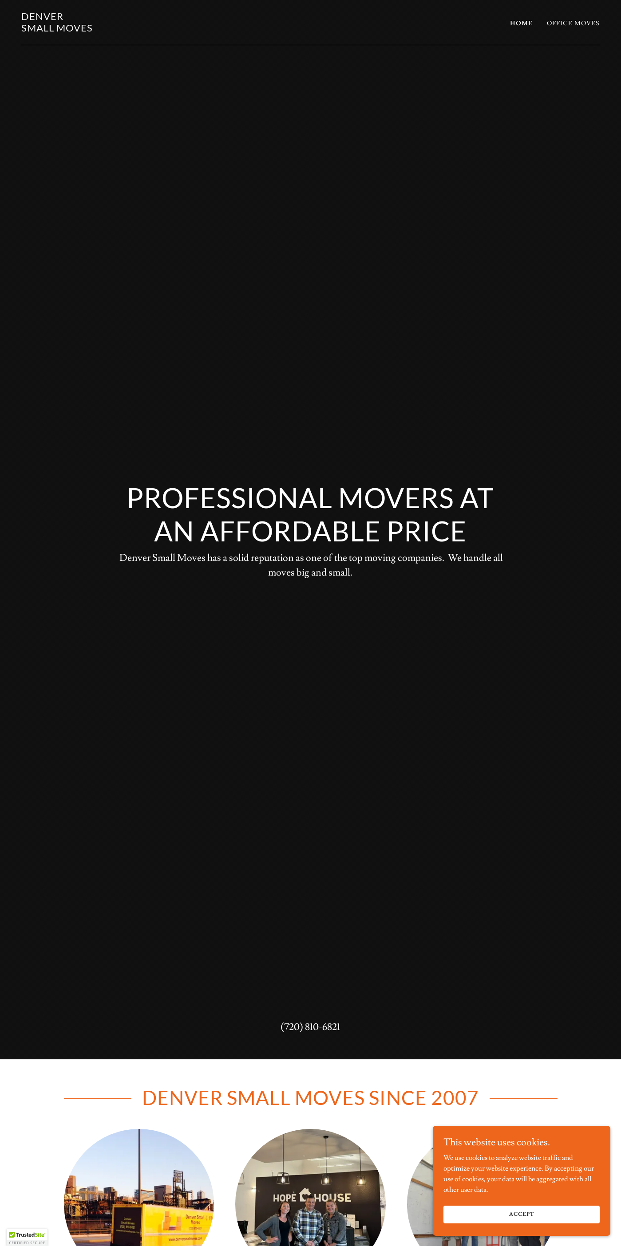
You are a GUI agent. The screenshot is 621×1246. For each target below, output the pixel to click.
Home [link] (521, 23)
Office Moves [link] (573, 23)
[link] (57, 29)
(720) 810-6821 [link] (310, 1027)
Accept (521, 1214)
